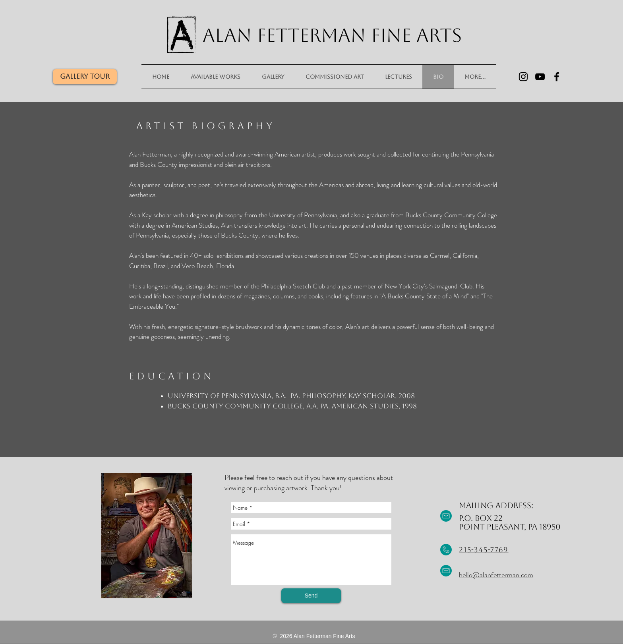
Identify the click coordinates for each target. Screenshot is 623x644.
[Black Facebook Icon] (557, 77)
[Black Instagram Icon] (523, 77)
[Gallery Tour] (85, 76)
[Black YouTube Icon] (540, 77)
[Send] (311, 595)
